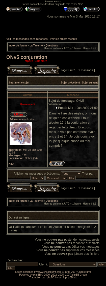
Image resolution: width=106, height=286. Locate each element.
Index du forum (18, 45)
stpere (29, 60)
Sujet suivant (90, 82)
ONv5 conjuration (26, 57)
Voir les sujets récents (63, 38)
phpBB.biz (71, 277)
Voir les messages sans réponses (27, 38)
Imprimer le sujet (19, 82)
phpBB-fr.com (54, 277)
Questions (52, 45)
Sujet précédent (70, 82)
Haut (11, 163)
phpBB (37, 274)
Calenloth (41, 60)
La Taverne (36, 45)
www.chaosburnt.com (49, 272)
